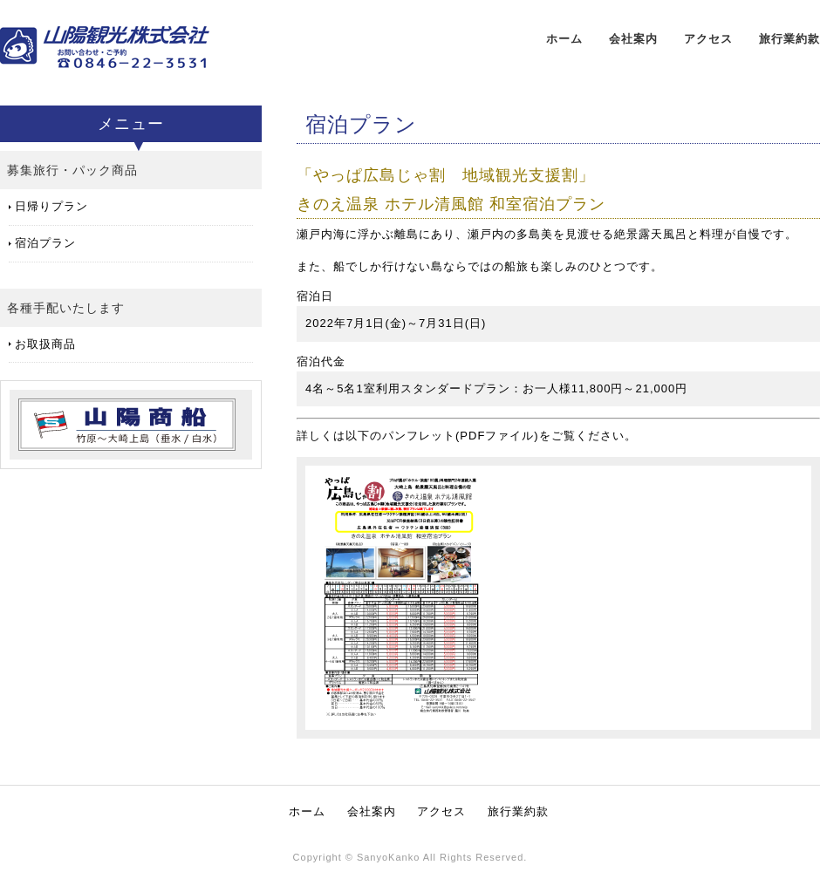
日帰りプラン (51, 206)
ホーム (564, 38)
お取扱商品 (45, 344)
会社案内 (633, 38)
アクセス (708, 38)
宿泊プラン (45, 242)
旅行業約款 (789, 38)
